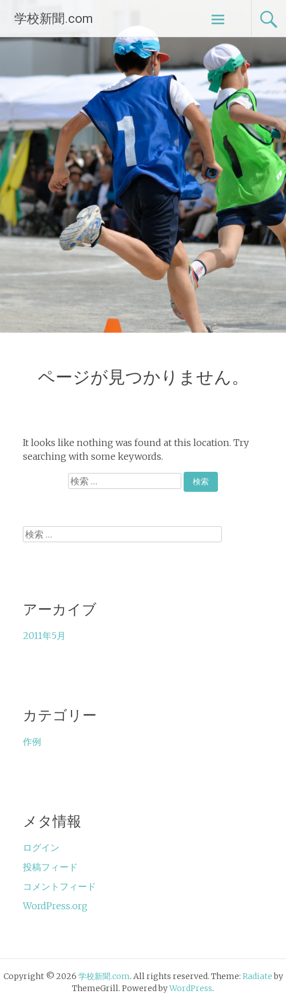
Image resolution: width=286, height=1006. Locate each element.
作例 (32, 741)
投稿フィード (50, 867)
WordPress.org (55, 906)
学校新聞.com (53, 18)
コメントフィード (59, 886)
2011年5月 (44, 635)
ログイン (41, 847)
